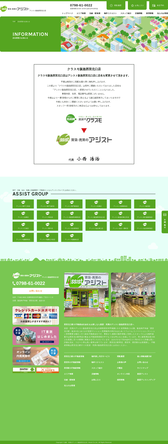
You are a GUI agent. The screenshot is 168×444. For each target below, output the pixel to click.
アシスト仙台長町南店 (145, 228)
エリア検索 (81, 13)
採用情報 (149, 13)
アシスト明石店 (47, 217)
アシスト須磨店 (23, 217)
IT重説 (119, 368)
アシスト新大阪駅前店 (145, 217)
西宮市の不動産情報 (72, 362)
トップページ (67, 13)
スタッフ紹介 (125, 13)
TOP (14, 21)
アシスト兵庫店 (96, 206)
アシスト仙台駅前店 (72, 228)
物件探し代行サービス (101, 356)
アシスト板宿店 (144, 206)
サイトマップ (142, 368)
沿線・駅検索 (94, 13)
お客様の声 (121, 362)
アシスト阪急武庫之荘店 (120, 217)
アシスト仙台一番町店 (120, 228)
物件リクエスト (110, 13)
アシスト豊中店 (47, 228)
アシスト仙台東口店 (96, 228)
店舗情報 (138, 13)
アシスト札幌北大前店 (47, 239)
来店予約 (160, 5)
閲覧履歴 (117, 5)
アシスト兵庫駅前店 (120, 206)
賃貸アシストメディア (146, 380)
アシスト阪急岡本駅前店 (71, 217)
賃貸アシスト (142, 374)
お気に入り (139, 5)
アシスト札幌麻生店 (72, 239)
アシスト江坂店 (23, 228)
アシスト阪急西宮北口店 (96, 217)
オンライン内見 (123, 374)
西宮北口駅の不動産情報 (74, 356)
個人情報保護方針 (144, 356)
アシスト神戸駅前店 (72, 206)
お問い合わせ (165, 223)
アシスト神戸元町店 (47, 206)
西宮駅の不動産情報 (72, 368)
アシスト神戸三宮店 (23, 206)
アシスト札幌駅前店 (23, 239)
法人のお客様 (162, 13)
